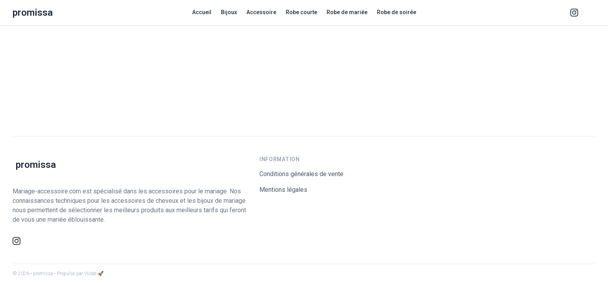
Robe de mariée (347, 12)
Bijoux (229, 12)
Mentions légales (283, 189)
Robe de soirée (396, 12)
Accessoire (261, 12)
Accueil (201, 12)
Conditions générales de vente (301, 174)
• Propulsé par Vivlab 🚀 (79, 273)
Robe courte (301, 12)
